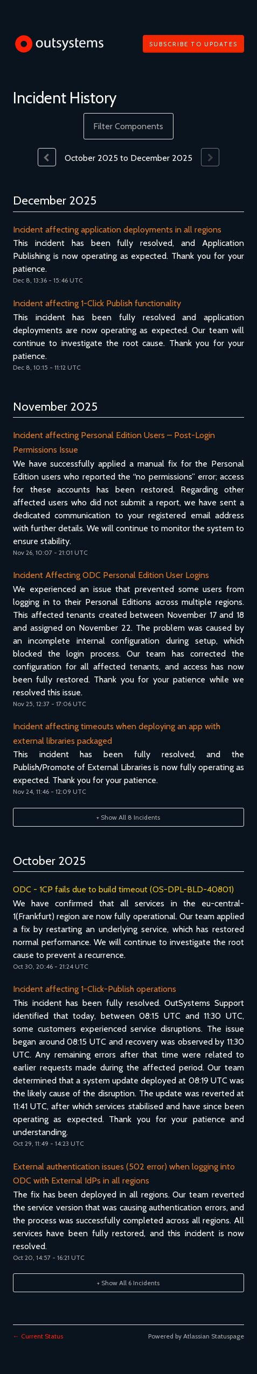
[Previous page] (47, 157)
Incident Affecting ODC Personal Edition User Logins (111, 575)
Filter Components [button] (128, 126)
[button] (193, 44)
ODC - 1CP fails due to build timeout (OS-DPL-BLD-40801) (123, 889)
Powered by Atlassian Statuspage (196, 1336)
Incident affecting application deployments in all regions (117, 229)
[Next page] (210, 157)
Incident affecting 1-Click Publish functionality (97, 303)
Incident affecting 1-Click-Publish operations (94, 989)
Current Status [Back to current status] (38, 1336)
